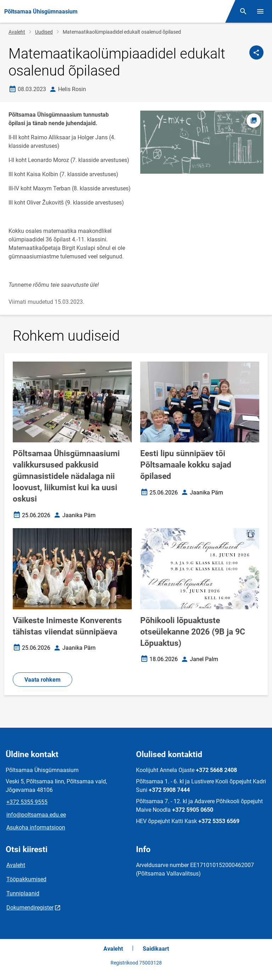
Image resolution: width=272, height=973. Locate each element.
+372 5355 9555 (26, 802)
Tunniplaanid (22, 893)
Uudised (44, 32)
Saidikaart (156, 948)
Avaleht (16, 32)
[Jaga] (256, 52)
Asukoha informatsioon (35, 827)
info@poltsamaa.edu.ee (36, 814)
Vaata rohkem (42, 679)
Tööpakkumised (26, 879)
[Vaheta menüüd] (260, 11)
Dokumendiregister (29, 907)
